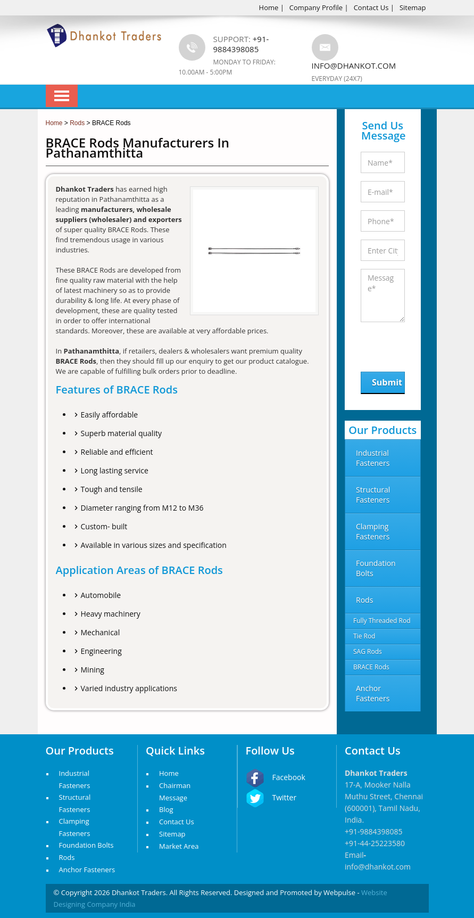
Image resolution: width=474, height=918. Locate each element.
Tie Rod (364, 636)
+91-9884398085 (374, 831)
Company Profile (316, 7)
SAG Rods (367, 651)
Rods (67, 857)
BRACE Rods (371, 666)
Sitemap (413, 7)
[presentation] (416, 344)
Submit (387, 382)
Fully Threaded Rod (382, 620)
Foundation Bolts (86, 845)
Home (269, 7)
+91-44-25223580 (375, 843)
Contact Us (371, 7)
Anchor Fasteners (87, 869)
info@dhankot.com (354, 65)
